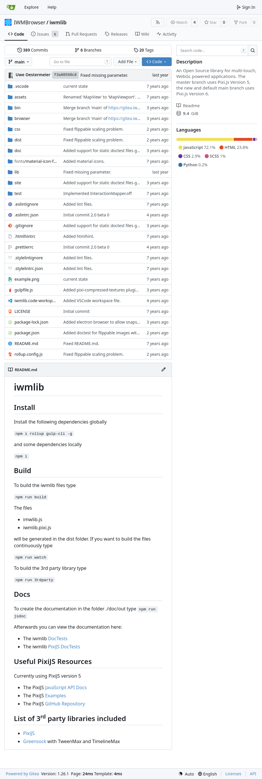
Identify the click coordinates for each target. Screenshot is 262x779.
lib (16, 172)
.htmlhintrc (24, 236)
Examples (55, 695)
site (17, 182)
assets (20, 97)
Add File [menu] (128, 61)
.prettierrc (23, 247)
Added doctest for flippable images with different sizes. (115, 332)
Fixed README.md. (81, 343)
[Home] (11, 7)
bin (17, 107)
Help (51, 7)
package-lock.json (31, 322)
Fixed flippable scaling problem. (93, 129)
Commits (32, 50)
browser (22, 118)
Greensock (34, 741)
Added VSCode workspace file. (92, 300)
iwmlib (58, 22)
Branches (88, 50)
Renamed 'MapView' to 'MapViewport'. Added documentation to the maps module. (142, 97)
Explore (31, 7)
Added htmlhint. (78, 236)
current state (75, 86)
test (18, 193)
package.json (26, 332)
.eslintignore (26, 204)
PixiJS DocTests (64, 646)
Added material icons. (84, 161)
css (17, 129)
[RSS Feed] (157, 22)
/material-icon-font (36, 161)
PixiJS (29, 733)
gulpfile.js (23, 290)
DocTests (57, 638)
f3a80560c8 (65, 75)
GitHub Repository (65, 703)
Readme (188, 105)
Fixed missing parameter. (104, 75)
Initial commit (76, 311)
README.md (26, 343)
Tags (144, 50)
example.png (26, 279)
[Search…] (252, 50)
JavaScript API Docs (66, 687)
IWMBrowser (29, 22)
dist (17, 140)
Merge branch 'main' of (86, 107)
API (253, 773)
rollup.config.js (28, 354)
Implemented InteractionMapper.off (97, 193)
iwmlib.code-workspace (36, 300)
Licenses (233, 773)
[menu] (186, 774)
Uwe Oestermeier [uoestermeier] (33, 74)
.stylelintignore (28, 257)
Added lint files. (78, 204)
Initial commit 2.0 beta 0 (86, 215)
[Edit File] (163, 370)
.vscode (21, 86)
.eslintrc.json (26, 215)
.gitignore (23, 225)
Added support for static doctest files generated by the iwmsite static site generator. (142, 150)
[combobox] (80, 61)
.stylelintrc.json (28, 268)
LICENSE (22, 311)
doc (17, 150)
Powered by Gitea (22, 773)
